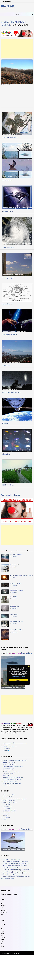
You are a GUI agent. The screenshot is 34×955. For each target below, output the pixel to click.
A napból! (6, 750)
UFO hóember (13, 596)
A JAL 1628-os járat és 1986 (10, 781)
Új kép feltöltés (26, 653)
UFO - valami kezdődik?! (16, 554)
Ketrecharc (3, 910)
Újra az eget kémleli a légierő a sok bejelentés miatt (16, 873)
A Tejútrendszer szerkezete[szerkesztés (13, 766)
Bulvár (2, 933)
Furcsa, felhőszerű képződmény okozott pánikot (15, 861)
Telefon (3, 944)
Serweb (2, 946)
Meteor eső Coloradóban (16, 630)
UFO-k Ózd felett (7, 785)
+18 (2, 926)
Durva (2, 931)
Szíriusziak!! (6, 814)
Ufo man (5, 819)
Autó (2, 942)
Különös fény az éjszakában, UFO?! (11, 392)
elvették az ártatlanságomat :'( (10, 772)
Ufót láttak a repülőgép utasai (10, 867)
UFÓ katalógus (6, 454)
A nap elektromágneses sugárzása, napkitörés (21, 575)
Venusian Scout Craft (7, 304)
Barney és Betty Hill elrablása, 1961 (12, 783)
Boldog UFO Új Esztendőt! (16, 621)
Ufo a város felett (14, 606)
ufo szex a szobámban (8, 768)
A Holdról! (6, 748)
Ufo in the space (14, 614)
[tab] (6, 550)
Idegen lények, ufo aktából (16, 590)
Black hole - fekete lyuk (15, 583)
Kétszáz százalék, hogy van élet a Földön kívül (15, 865)
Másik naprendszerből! (15, 743)
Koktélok (3, 906)
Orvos (2, 935)
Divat (2, 903)
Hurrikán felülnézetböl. (8, 247)
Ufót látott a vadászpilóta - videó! (11, 859)
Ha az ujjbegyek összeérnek (9, 335)
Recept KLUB (4, 912)
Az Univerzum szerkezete (9, 764)
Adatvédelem (10, 953)
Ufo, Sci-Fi (8, 6)
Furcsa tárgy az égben (8, 278)
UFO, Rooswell (6, 817)
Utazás (2, 914)
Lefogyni (3, 924)
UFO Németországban (8, 485)
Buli (2, 908)
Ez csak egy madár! (7, 180)
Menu (17, 14)
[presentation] (6, 550)
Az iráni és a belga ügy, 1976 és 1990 (12, 779)
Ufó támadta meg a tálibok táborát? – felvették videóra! (17, 869)
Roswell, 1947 (6, 775)
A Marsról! (6, 745)
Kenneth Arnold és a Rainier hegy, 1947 (13, 777)
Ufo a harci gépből (14, 565)
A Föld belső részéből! (10, 747)
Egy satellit (5, 423)
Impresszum (4, 953)
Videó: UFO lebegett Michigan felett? (12, 875)
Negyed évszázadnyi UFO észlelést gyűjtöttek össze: (16, 863)
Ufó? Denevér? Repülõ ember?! (10, 137)
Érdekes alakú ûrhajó (7, 211)
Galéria (4, 22)
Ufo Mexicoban (6, 365)
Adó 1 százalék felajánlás (10, 495)
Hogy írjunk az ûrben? (8, 773)
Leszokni (3, 937)
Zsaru (2, 929)
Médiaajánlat (17, 953)
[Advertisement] (17, 48)
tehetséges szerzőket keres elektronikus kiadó (15, 760)
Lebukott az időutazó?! (9, 762)
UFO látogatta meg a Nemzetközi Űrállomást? (15, 871)
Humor (2, 939)
